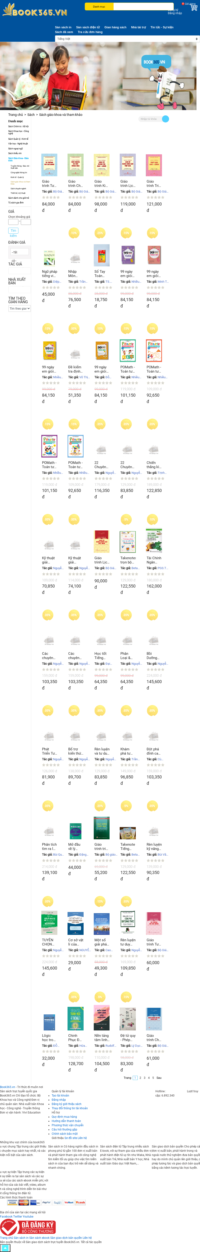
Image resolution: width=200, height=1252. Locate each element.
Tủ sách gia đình (16, 203)
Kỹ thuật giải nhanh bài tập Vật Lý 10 (75, 560)
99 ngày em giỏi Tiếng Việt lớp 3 (154, 273)
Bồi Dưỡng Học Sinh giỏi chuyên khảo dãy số (154, 655)
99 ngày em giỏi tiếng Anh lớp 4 (101, 369)
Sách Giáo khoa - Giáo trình (18, 159)
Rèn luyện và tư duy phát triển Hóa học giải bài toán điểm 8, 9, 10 (102, 751)
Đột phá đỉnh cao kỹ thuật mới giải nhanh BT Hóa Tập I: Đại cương (154, 751)
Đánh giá (16, 242)
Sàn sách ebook (39, 1237)
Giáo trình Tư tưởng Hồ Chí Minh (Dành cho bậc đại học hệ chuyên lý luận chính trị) (49, 183)
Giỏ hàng (190, 3)
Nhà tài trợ (138, 27)
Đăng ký (173, 10)
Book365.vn (7, 1087)
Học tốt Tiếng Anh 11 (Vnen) (100, 655)
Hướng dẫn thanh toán (66, 1121)
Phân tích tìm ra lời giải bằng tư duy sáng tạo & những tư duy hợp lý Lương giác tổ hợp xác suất (49, 846)
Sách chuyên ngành (18, 189)
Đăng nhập (175, 13)
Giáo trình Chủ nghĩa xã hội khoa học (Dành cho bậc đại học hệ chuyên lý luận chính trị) (75, 183)
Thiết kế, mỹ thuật (18, 193)
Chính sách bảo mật (65, 1133)
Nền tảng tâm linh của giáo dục (101, 1038)
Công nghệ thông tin (19, 173)
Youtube (28, 1216)
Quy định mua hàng (64, 1116)
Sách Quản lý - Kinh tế (18, 139)
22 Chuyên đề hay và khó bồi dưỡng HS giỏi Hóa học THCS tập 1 (128, 465)
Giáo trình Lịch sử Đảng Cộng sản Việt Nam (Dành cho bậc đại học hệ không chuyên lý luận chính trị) (101, 560)
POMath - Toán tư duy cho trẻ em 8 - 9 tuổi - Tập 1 (154, 369)
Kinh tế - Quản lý (17, 177)
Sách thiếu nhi (14, 153)
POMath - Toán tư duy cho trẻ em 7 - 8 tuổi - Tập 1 (75, 465)
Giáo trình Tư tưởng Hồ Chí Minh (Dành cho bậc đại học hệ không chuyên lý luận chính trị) (154, 942)
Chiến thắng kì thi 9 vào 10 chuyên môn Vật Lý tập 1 (153, 465)
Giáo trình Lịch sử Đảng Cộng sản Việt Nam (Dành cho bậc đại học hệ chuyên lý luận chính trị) (127, 183)
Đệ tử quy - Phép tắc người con (128, 1038)
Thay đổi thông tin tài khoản (70, 1108)
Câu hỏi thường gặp (64, 1129)
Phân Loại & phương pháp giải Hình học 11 (127, 655)
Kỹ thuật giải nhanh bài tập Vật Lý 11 (49, 560)
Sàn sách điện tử (88, 27)
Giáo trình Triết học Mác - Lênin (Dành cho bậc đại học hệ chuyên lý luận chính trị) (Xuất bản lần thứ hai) (154, 183)
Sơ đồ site (70, 1138)
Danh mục (99, 6)
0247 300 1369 (176, 1091)
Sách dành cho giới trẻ (18, 198)
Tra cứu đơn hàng (90, 32)
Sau (159, 1078)
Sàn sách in (63, 27)
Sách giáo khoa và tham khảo (20, 183)
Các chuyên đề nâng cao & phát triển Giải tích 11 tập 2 (49, 655)
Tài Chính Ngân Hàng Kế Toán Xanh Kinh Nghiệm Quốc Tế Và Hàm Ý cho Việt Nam (154, 560)
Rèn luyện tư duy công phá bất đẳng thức (128, 942)
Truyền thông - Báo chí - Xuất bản (20, 167)
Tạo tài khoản (60, 1095)
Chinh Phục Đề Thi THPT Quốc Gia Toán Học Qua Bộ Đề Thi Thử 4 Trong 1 (75, 1038)
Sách (31, 115)
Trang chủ (15, 115)
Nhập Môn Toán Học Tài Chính (74, 273)
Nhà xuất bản (17, 281)
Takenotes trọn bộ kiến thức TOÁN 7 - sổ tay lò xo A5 (128, 560)
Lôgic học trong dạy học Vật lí (49, 1038)
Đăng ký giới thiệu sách (66, 1104)
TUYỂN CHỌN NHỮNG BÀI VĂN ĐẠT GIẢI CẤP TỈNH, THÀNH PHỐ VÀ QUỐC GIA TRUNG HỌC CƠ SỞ (49, 942)
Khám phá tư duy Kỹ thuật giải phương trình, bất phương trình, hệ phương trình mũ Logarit (127, 751)
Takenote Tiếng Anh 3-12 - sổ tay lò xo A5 (127, 846)
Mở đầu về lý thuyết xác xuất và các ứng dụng (75, 846)
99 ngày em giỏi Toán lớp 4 (49, 369)
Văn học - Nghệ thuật (18, 144)
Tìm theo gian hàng (18, 300)
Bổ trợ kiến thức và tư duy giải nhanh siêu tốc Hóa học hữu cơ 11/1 (75, 751)
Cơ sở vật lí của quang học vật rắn (75, 942)
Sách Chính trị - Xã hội (18, 126)
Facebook (6, 1216)
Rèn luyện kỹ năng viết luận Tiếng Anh (154, 846)
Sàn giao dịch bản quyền (66, 1237)
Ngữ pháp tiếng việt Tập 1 (49, 273)
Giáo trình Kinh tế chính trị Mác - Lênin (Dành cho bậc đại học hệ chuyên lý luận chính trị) (101, 183)
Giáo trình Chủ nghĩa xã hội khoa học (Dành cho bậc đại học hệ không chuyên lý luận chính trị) (154, 1038)
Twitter (17, 1216)
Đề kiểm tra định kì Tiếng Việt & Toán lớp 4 (75, 369)
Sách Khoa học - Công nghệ (18, 132)
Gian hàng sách (115, 27)
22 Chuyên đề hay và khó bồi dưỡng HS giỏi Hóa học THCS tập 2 (102, 465)
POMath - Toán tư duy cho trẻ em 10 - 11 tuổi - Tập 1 (127, 369)
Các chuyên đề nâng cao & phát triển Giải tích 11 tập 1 (75, 655)
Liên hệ (82, 1138)
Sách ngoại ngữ (15, 148)
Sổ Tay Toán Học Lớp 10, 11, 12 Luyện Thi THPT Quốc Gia (102, 273)
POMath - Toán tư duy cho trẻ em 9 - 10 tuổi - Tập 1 (49, 465)
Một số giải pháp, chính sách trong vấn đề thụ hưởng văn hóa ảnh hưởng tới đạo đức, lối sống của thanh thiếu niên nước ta (102, 942)
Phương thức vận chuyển (68, 1125)
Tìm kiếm (13, 231)
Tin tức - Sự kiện (162, 27)
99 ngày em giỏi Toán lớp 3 (127, 273)
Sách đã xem (64, 32)
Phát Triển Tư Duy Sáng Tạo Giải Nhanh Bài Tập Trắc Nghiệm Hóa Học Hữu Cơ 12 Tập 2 (49, 751)
